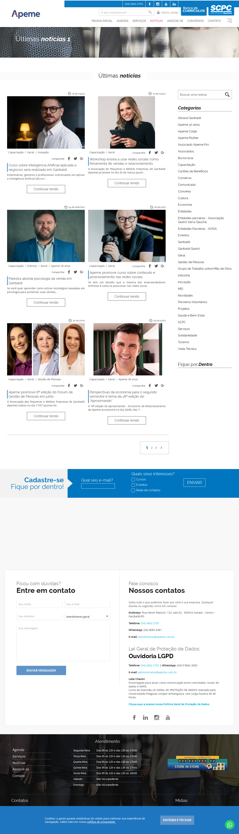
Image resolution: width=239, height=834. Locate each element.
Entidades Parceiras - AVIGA (197, 229)
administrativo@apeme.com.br (157, 672)
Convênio (184, 191)
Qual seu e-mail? (97, 480)
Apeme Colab (187, 131)
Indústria (184, 275)
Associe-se (175, 21)
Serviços (139, 21)
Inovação (184, 282)
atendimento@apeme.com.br (156, 637)
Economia (185, 204)
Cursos (139, 479)
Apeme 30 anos (189, 124)
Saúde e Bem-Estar (191, 315)
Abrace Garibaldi (189, 118)
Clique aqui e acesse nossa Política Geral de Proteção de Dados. (169, 704)
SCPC (182, 322)
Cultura (183, 198)
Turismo (183, 342)
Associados (186, 151)
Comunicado (187, 184)
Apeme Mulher (188, 138)
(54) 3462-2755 (134, 4)
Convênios (195, 21)
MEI (180, 289)
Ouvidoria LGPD (151, 656)
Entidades (185, 211)
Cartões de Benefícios (193, 171)
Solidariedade (187, 335)
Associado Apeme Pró (193, 144)
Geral (181, 255)
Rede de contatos (146, 490)
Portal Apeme (167, 12)
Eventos (183, 235)
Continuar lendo (46, 189)
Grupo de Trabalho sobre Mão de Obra (205, 268)
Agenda (122, 21)
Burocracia (185, 158)
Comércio (185, 178)
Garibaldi (184, 242)
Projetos (184, 309)
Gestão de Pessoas (191, 262)
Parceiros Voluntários (192, 302)
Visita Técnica (187, 349)
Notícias (156, 21)
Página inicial (102, 21)
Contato (214, 21)
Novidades (185, 295)
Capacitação (186, 165)
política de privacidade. (101, 821)
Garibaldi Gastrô (189, 248)
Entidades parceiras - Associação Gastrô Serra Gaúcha (201, 220)
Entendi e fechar (177, 820)
